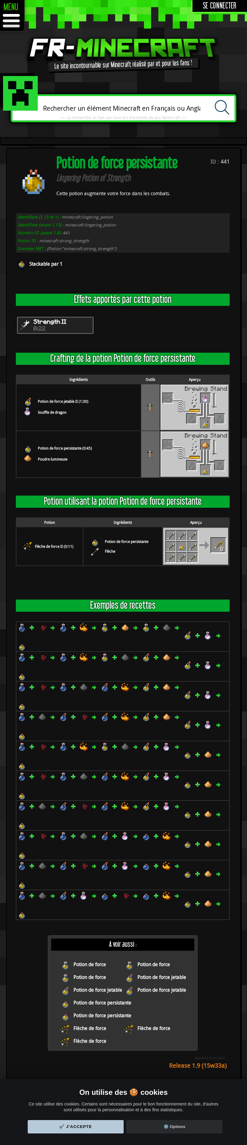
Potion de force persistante (126, 541)
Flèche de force (89, 1028)
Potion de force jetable (161, 977)
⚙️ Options (174, 1126)
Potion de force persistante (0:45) (65, 448)
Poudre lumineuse (52, 459)
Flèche (110, 551)
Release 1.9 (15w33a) (198, 1065)
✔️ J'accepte (75, 1126)
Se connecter (220, 6)
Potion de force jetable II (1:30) (63, 401)
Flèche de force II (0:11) (54, 546)
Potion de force (89, 964)
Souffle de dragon (52, 412)
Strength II (50, 322)
